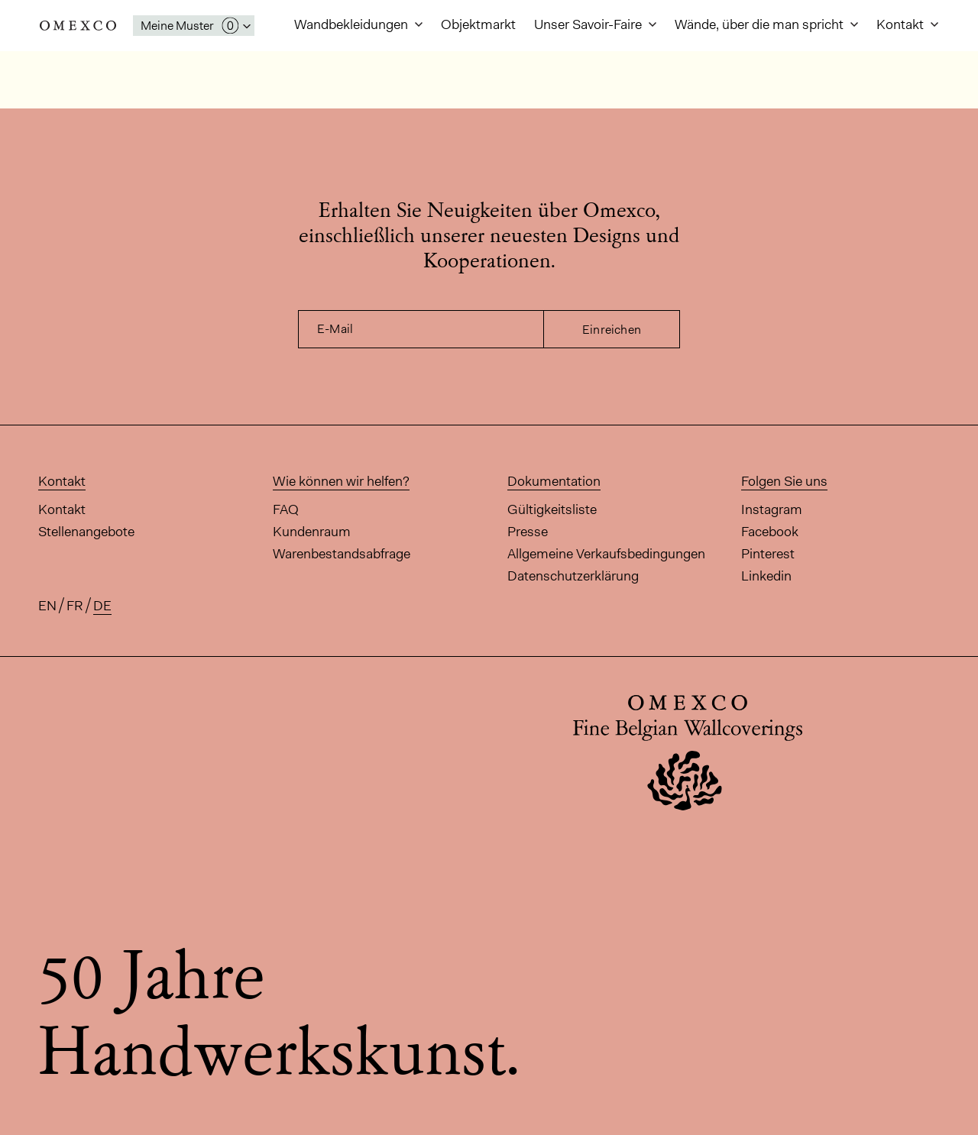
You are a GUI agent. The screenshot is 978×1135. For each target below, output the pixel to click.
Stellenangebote (86, 531)
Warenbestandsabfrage (341, 554)
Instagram (771, 509)
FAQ (286, 509)
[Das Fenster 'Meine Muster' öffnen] (193, 25)
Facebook (769, 531)
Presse (527, 531)
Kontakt (901, 24)
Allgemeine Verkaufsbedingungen (606, 554)
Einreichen (611, 330)
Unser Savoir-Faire (589, 24)
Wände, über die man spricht (761, 24)
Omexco (78, 26)
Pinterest (768, 554)
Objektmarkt (478, 24)
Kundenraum (312, 531)
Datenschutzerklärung (573, 576)
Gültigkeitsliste (552, 509)
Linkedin (766, 576)
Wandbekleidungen (352, 24)
